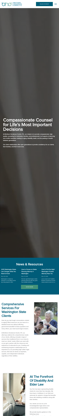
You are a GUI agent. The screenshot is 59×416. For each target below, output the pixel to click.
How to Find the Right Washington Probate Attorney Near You (48, 271)
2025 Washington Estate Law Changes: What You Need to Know (8, 271)
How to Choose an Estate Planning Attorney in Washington (29, 271)
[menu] (56, 4)
